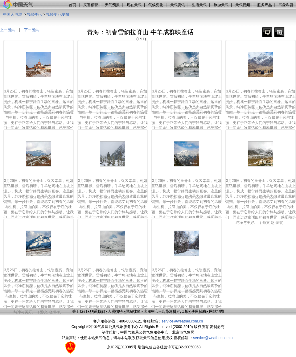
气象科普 (286, 5)
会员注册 (169, 311)
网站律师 (133, 311)
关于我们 (79, 311)
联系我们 (97, 311)
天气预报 (112, 5)
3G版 (183, 311)
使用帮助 (198, 311)
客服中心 (151, 311)
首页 (72, 5)
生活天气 (199, 5)
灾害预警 (90, 5)
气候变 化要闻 (57, 14)
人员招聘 (115, 311)
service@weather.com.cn (182, 321)
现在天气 (134, 5)
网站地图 (216, 311)
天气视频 (242, 5)
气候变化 (155, 5)
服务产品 (264, 5)
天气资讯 (177, 5)
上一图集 (7, 30)
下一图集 (31, 30)
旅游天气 (221, 5)
